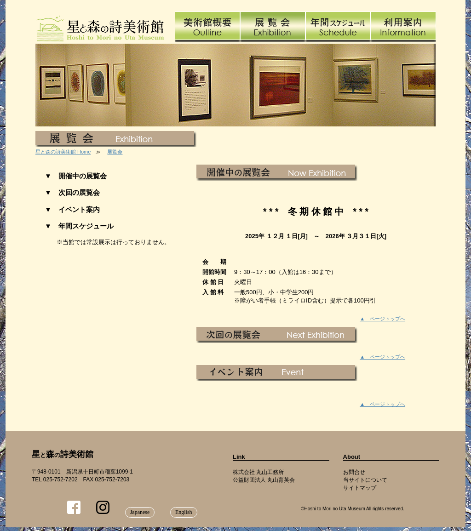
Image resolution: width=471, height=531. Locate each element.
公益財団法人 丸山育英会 (264, 480)
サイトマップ (359, 488)
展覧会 (114, 151)
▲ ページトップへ (382, 318)
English (183, 512)
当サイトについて (365, 480)
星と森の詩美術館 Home (63, 151)
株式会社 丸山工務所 (258, 472)
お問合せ (354, 472)
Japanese (140, 512)
